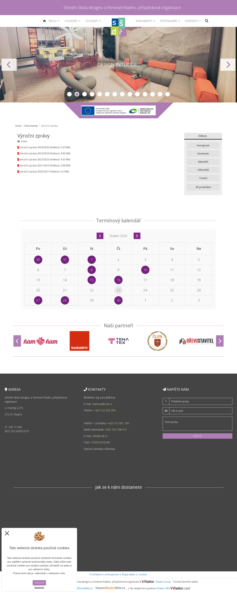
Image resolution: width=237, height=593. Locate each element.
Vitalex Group (163, 581)
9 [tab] (130, 94)
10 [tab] (137, 94)
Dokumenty (31, 125)
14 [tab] (167, 94)
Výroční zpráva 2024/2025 (34, 147)
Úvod (18, 125)
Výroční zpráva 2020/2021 (34, 171)
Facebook (203, 153)
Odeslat (197, 435)
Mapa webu (128, 574)
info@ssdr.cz (100, 436)
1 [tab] (69, 94)
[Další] (220, 341)
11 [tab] (145, 94)
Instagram (203, 145)
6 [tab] (107, 94)
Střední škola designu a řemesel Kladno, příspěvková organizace (122, 7)
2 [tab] (77, 94)
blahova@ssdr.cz (102, 404)
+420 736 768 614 (116, 429)
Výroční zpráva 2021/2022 (34, 165)
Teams (203, 178)
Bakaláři (203, 161)
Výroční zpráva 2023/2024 (34, 153)
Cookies (142, 574)
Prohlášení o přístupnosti (104, 574)
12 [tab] (152, 94)
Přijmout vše (39, 583)
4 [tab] (92, 94)
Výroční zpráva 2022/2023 (34, 159)
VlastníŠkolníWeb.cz (98, 588)
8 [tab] (122, 94)
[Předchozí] (17, 341)
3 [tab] (84, 94)
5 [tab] (99, 94)
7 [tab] (114, 94)
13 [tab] (160, 94)
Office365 (203, 170)
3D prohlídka (203, 187)
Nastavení (39, 587)
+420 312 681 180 (118, 423)
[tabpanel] (118, 64)
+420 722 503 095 (105, 410)
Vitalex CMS (163, 588)
